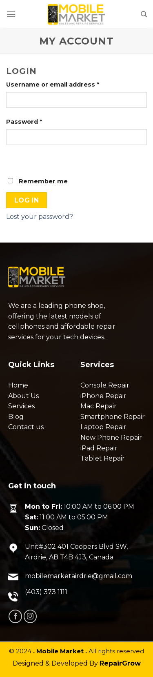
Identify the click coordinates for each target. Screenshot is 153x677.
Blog (16, 417)
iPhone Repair (103, 396)
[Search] (144, 14)
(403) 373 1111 (46, 592)
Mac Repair (98, 406)
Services (21, 406)
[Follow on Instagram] (30, 616)
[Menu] (11, 14)
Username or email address (52, 84)
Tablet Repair (102, 458)
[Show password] (14, 159)
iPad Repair (99, 448)
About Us (23, 396)
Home (18, 385)
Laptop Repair (103, 427)
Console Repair (104, 385)
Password (24, 121)
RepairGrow (120, 663)
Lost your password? (39, 216)
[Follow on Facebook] (15, 616)
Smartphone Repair (112, 417)
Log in (26, 200)
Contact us (26, 427)
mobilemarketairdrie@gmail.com (78, 576)
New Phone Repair (111, 437)
